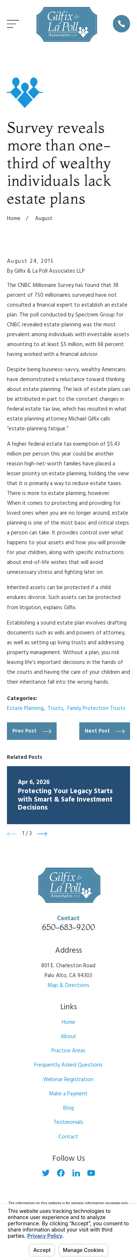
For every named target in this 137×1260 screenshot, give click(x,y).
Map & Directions (68, 985)
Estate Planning (25, 708)
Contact (68, 1137)
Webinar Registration (68, 1079)
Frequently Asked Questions (68, 1065)
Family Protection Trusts (96, 708)
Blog (68, 1108)
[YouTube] (91, 1173)
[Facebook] (61, 1173)
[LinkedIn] (76, 1173)
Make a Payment (68, 1094)
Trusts (55, 708)
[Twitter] (46, 1173)
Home (68, 1022)
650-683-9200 (68, 927)
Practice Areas (68, 1050)
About (68, 1036)
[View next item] (42, 834)
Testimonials (68, 1122)
